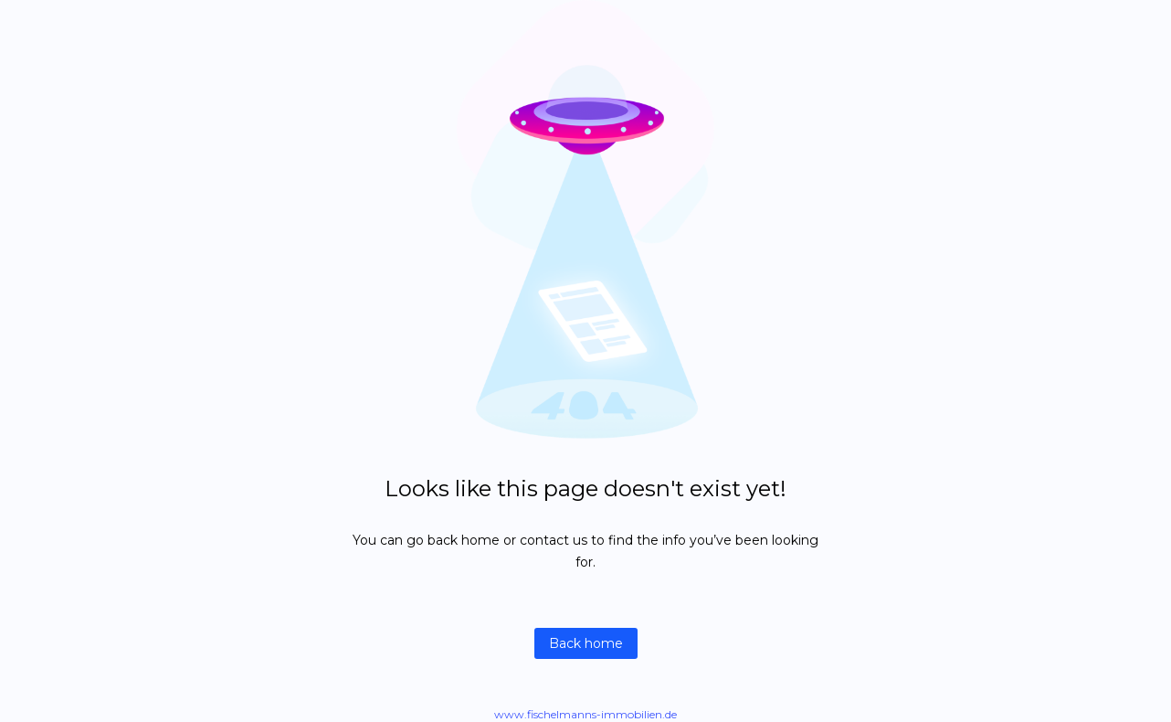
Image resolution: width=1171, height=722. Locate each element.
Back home (586, 643)
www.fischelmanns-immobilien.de (585, 714)
